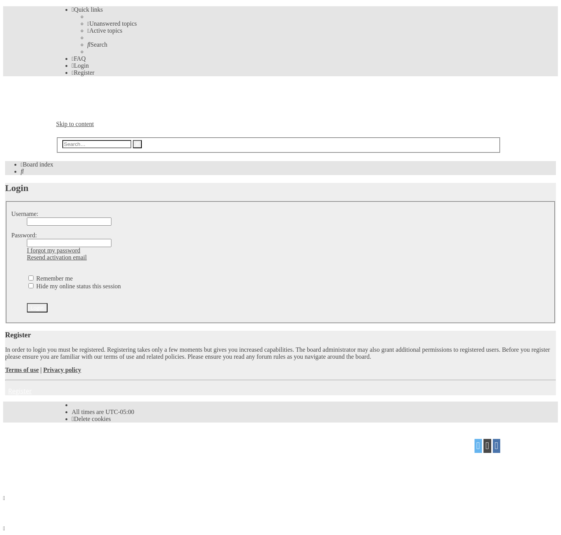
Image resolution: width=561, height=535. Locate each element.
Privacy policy (62, 370)
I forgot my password (53, 250)
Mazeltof (118, 458)
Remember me (50, 278)
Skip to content (75, 124)
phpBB (100, 443)
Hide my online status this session (74, 286)
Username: (24, 213)
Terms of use (22, 370)
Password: (24, 235)
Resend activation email (57, 257)
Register (20, 391)
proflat (82, 458)
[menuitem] (112, 23)
